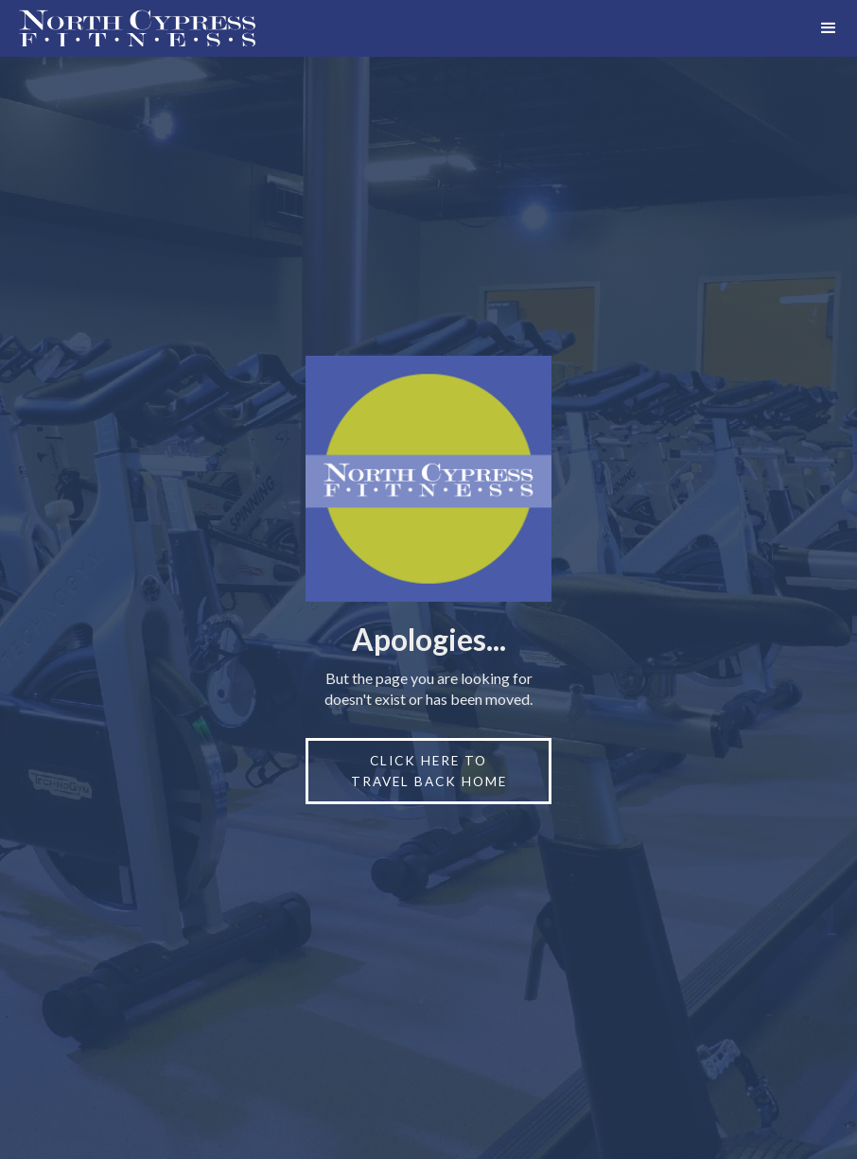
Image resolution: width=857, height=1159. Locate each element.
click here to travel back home (429, 771)
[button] (828, 28)
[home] (127, 28)
